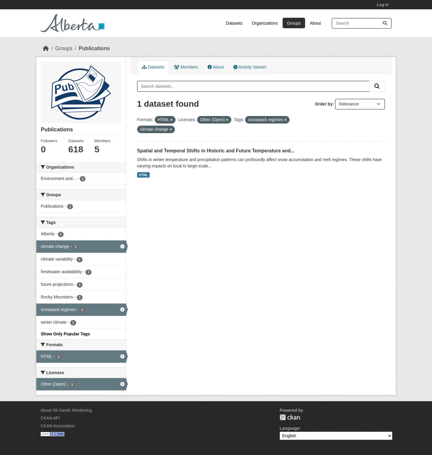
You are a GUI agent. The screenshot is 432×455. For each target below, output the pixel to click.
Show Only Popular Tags (65, 333)
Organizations (265, 23)
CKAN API (50, 418)
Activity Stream (249, 67)
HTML (143, 175)
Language (289, 428)
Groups (294, 23)
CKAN (290, 417)
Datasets (234, 23)
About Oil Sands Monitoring (66, 410)
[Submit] (385, 23)
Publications (94, 48)
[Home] (46, 48)
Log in (382, 4)
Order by (323, 104)
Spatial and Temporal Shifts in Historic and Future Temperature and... (216, 150)
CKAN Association (57, 425)
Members (186, 67)
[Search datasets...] (362, 23)
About (315, 23)
